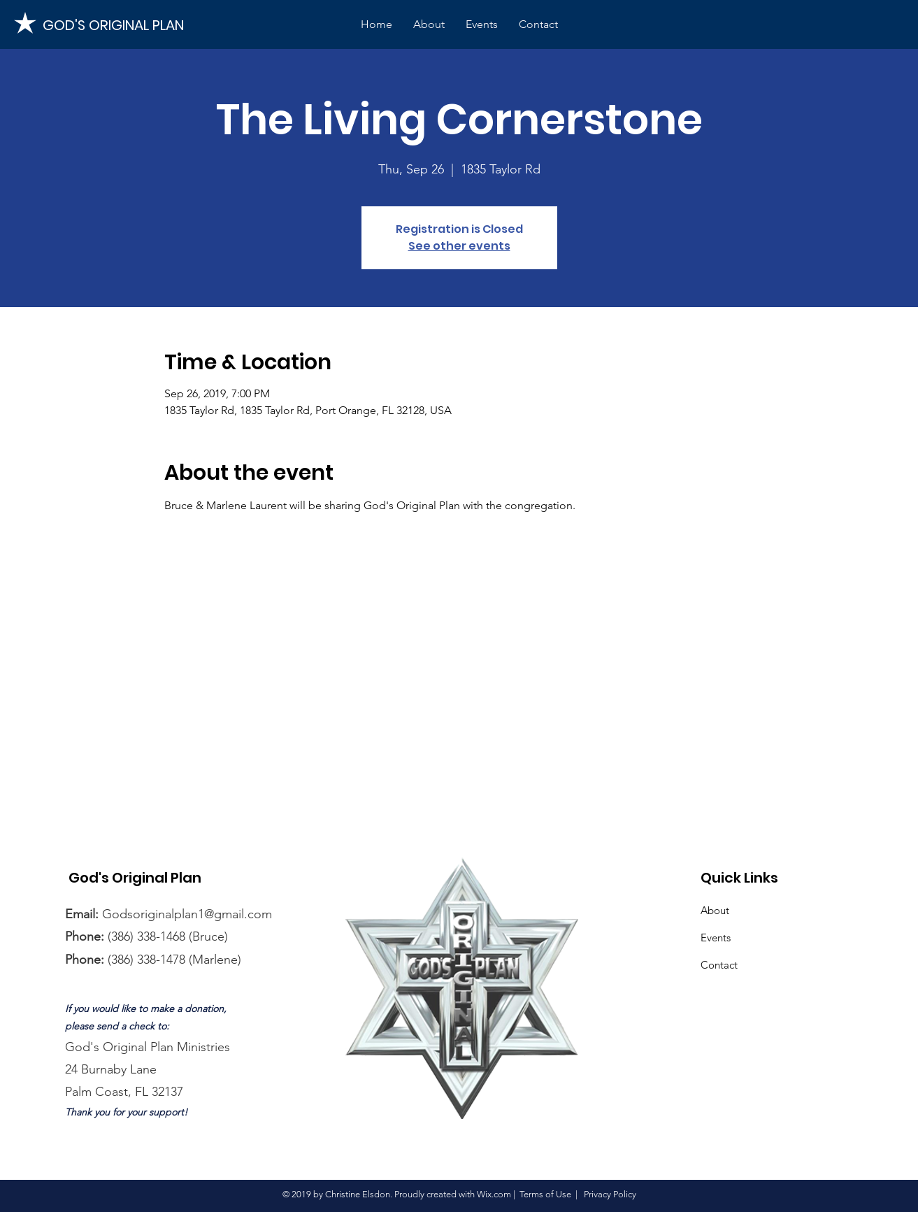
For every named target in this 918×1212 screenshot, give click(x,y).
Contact (719, 964)
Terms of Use (545, 1194)
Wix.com (494, 1194)
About (715, 910)
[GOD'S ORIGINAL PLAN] (115, 25)
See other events (459, 246)
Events (716, 937)
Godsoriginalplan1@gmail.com (187, 914)
